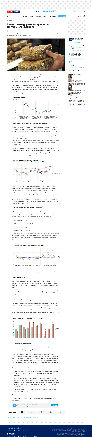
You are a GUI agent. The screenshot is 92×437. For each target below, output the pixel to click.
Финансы (31, 16)
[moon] (82, 16)
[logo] (46, 11)
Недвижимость (52, 16)
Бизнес (25, 16)
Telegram (25, 398)
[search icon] (84, 12)
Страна (45, 16)
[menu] (7, 16)
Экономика (38, 16)
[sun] (78, 16)
